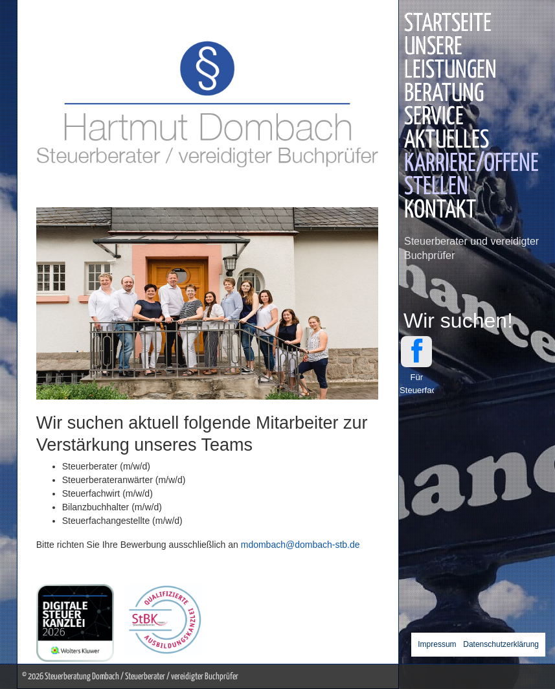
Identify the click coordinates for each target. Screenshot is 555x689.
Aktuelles (446, 141)
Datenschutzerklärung (501, 644)
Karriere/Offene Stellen (471, 176)
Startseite (448, 24)
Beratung (444, 94)
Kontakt (440, 211)
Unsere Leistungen (450, 59)
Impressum (437, 644)
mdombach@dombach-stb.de (300, 544)
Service (434, 118)
